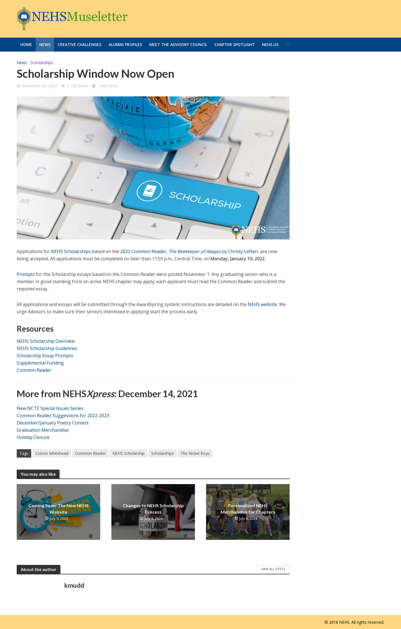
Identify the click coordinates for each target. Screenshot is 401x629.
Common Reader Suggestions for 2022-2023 (63, 415)
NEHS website (262, 304)
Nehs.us (270, 44)
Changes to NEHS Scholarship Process (153, 508)
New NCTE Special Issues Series (50, 408)
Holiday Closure (33, 437)
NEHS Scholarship (129, 453)
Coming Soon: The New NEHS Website (58, 508)
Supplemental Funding (40, 363)
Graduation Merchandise (43, 430)
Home (26, 44)
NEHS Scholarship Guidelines (47, 348)
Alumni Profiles (125, 44)
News (44, 44)
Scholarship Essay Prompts (45, 356)
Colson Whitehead (51, 453)
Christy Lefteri (243, 251)
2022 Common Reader (143, 251)
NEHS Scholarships (71, 251)
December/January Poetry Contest (53, 423)
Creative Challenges (79, 44)
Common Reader (34, 370)
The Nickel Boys (195, 453)
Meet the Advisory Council (178, 44)
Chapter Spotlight (234, 44)
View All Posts (273, 569)
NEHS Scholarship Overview (46, 341)
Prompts (26, 274)
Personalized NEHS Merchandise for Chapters (248, 508)
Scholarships (42, 62)
